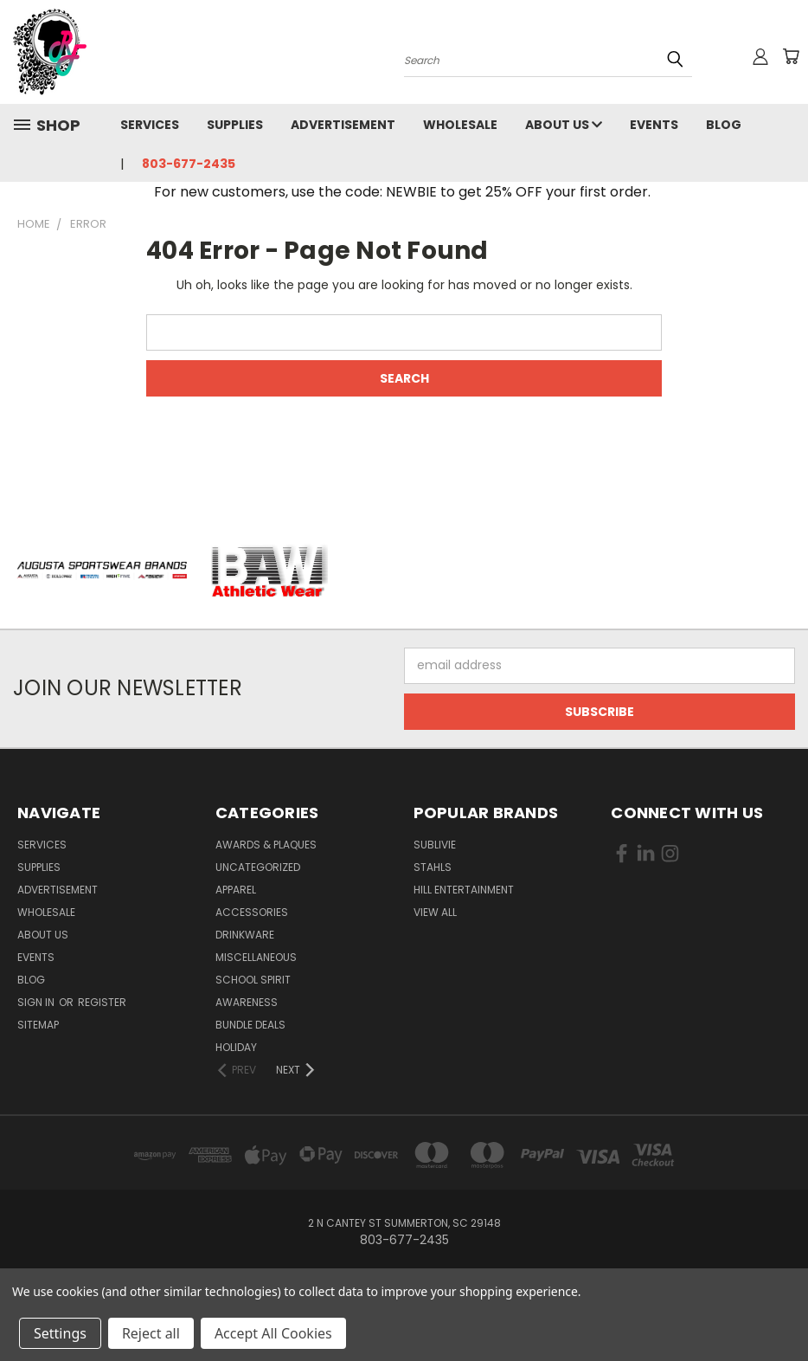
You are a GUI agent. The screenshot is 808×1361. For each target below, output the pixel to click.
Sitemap (38, 1024)
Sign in (37, 1002)
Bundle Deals (250, 1024)
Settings (60, 1333)
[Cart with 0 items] (790, 56)
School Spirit (253, 979)
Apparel (235, 889)
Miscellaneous (256, 957)
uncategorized (257, 867)
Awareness (246, 1002)
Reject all (151, 1333)
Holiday (236, 1047)
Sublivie (435, 844)
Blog (723, 124)
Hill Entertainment (464, 889)
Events (654, 124)
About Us (563, 124)
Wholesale (460, 124)
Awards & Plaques (266, 844)
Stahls (433, 867)
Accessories (251, 912)
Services (149, 124)
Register (102, 1002)
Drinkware (244, 934)
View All (435, 912)
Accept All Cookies (273, 1333)
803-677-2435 (188, 163)
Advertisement (343, 124)
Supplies (235, 124)
